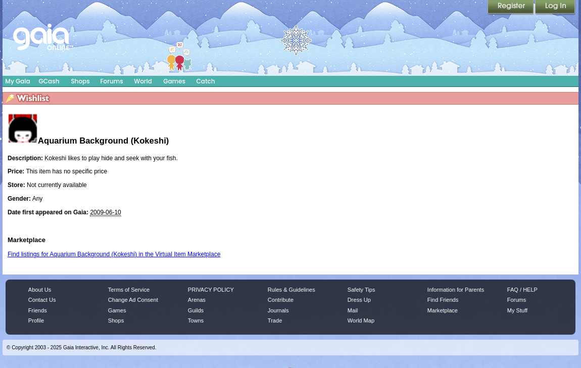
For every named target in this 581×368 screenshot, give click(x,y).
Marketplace (442, 310)
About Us (39, 290)
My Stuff (517, 310)
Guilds (196, 310)
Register (511, 7)
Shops (80, 81)
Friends (37, 310)
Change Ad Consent (133, 300)
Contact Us (42, 300)
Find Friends (442, 300)
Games (174, 81)
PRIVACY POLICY (211, 290)
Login (555, 7)
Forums (111, 81)
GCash (49, 81)
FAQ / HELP (522, 290)
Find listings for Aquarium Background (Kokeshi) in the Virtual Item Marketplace (114, 254)
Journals (278, 310)
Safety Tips (361, 290)
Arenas (197, 300)
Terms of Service (129, 290)
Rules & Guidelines (291, 290)
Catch (206, 81)
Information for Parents (455, 290)
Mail (353, 310)
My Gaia (17, 81)
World (143, 81)
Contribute (281, 300)
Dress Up (359, 300)
